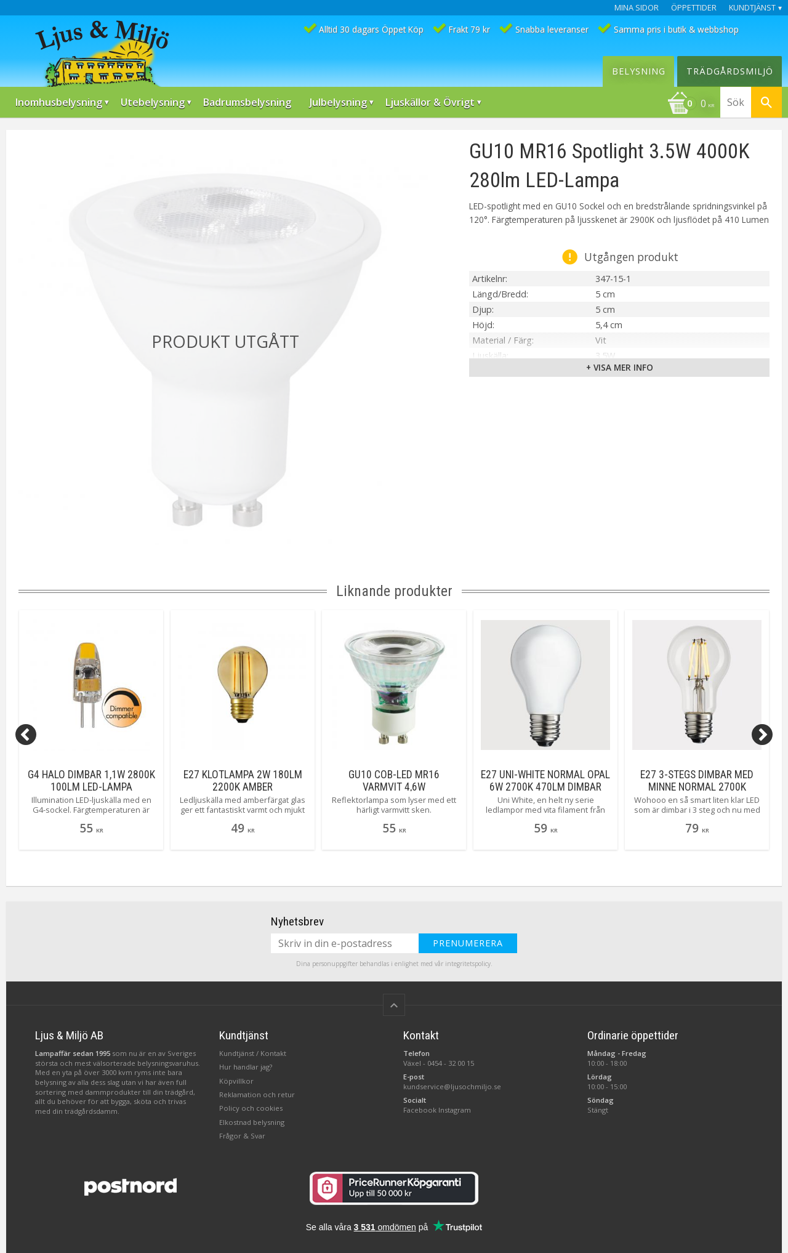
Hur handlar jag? (245, 1066)
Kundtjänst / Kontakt (252, 1053)
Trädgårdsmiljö (729, 71)
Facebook (419, 1109)
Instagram (454, 1109)
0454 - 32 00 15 (450, 1063)
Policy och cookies (251, 1108)
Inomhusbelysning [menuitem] (58, 102)
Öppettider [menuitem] (694, 7)
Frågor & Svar (242, 1135)
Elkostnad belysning (251, 1122)
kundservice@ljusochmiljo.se (452, 1086)
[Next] (762, 734)
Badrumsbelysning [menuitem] (247, 102)
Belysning (638, 71)
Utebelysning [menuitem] (153, 102)
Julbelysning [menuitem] (338, 102)
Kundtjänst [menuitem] (752, 7)
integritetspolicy (468, 963)
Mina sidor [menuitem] (636, 7)
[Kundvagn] (690, 105)
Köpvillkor (236, 1081)
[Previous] (25, 734)
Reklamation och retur (257, 1094)
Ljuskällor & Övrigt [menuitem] (430, 102)
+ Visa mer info (619, 367)
